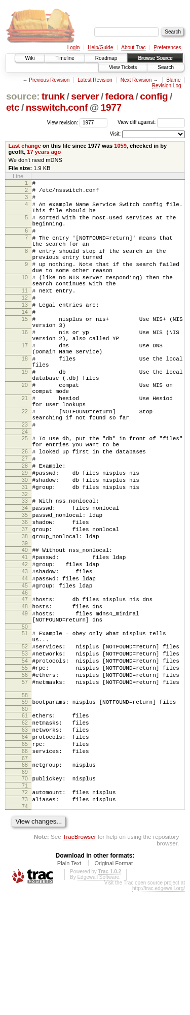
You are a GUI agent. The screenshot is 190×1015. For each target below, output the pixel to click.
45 (25, 671)
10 (25, 299)
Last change (25, 146)
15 (25, 349)
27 (25, 519)
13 (25, 332)
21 (25, 447)
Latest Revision (95, 80)
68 (25, 882)
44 (25, 662)
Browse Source (155, 58)
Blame (173, 80)
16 (25, 366)
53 (25, 751)
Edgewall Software (98, 1000)
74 (25, 930)
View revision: (63, 122)
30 (25, 545)
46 (25, 679)
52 (25, 742)
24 (25, 488)
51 (25, 726)
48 (25, 695)
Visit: (115, 134)
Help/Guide (100, 47)
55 (25, 768)
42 (25, 645)
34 (25, 578)
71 (25, 906)
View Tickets (123, 67)
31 (25, 554)
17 (25, 382)
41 (25, 636)
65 (25, 858)
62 (25, 832)
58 (25, 802)
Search (166, 67)
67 (25, 875)
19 (25, 414)
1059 (120, 146)
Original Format (113, 987)
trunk (53, 96)
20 (25, 431)
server (85, 96)
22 (25, 463)
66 (25, 867)
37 (25, 604)
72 (25, 912)
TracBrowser (79, 960)
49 (25, 703)
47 (25, 686)
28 (25, 528)
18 (25, 398)
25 (25, 495)
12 (25, 323)
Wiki (30, 58)
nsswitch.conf (57, 107)
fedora (119, 96)
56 (25, 777)
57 (25, 785)
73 (25, 921)
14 (25, 341)
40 (25, 628)
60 (25, 817)
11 (25, 315)
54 (25, 760)
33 (25, 569)
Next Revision (136, 80)
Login (73, 47)
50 (25, 719)
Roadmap (106, 58)
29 (25, 537)
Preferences (167, 47)
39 (25, 621)
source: (23, 96)
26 (25, 511)
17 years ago (44, 152)
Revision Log (166, 85)
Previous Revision (49, 80)
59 (25, 808)
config (154, 96)
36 (25, 595)
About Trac (133, 47)
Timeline (64, 58)
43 (25, 653)
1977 (111, 107)
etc (12, 107)
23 (25, 479)
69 (25, 891)
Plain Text (69, 987)
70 (25, 897)
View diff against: (151, 122)
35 (25, 586)
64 (25, 849)
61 (25, 824)
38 (25, 612)
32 (25, 563)
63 (25, 841)
